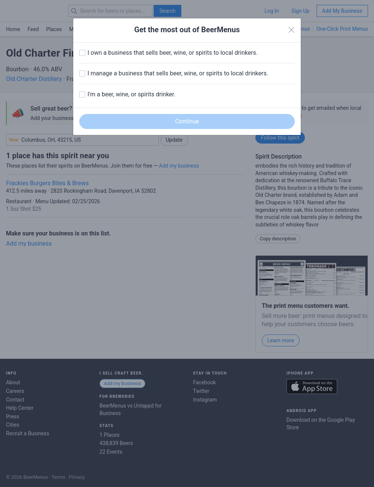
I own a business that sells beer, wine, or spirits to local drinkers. (172, 52)
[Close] (291, 30)
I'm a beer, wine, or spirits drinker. (131, 94)
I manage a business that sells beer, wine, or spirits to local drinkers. (177, 73)
